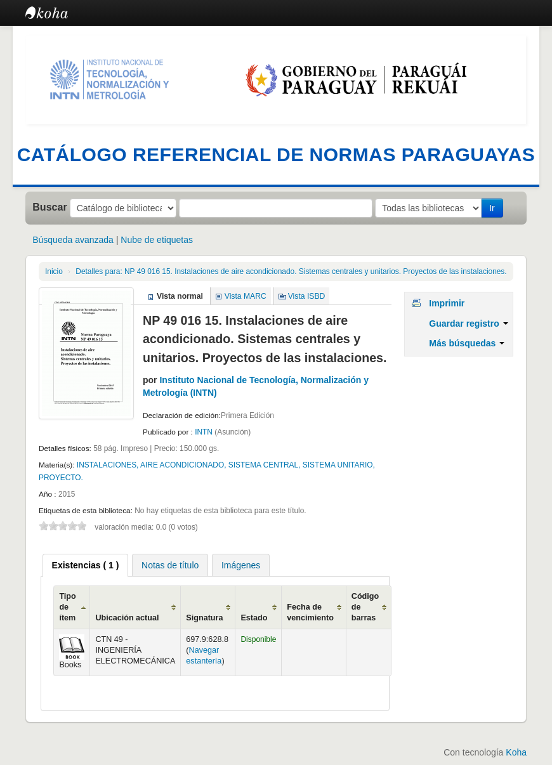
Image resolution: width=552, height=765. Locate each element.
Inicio (54, 271)
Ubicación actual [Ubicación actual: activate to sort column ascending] (127, 617)
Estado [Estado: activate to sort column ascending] (253, 617)
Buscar (49, 207)
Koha (516, 752)
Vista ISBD (306, 296)
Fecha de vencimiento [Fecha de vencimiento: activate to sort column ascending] (310, 612)
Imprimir (446, 303)
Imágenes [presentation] (240, 565)
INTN (204, 432)
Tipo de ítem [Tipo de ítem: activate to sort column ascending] (67, 607)
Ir (492, 208)
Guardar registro (468, 323)
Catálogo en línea (57, 12)
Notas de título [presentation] (170, 565)
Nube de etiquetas (157, 240)
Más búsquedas (466, 343)
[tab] (86, 565)
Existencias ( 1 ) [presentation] (85, 565)
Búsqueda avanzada (73, 240)
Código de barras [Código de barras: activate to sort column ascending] (365, 607)
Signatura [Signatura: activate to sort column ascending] (204, 617)
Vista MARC (245, 296)
